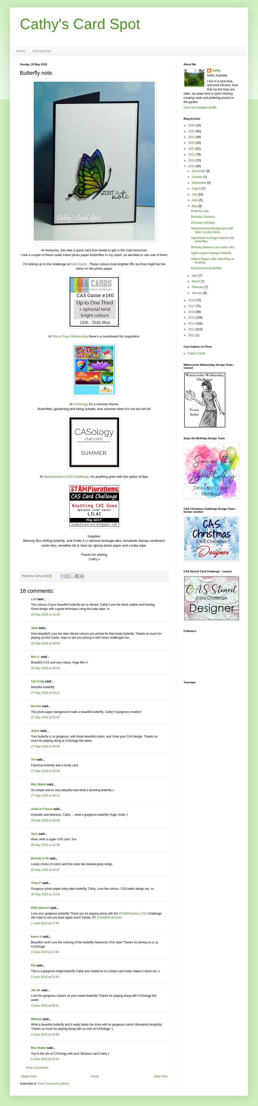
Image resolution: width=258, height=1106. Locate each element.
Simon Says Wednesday (70, 336)
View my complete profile (200, 107)
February (198, 287)
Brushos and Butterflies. (207, 268)
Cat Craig (37, 681)
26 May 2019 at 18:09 (45, 643)
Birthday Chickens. (203, 217)
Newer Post (28, 1076)
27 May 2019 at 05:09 (45, 771)
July (195, 194)
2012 (192, 335)
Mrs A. (35, 657)
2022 (192, 148)
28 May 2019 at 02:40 (45, 820)
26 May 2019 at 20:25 (45, 668)
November (199, 171)
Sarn (34, 834)
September (199, 182)
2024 (192, 137)
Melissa (36, 1019)
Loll (33, 599)
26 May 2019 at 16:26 (45, 614)
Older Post (160, 1076)
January (197, 293)
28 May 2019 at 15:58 (45, 845)
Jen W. (35, 990)
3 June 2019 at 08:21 (45, 1005)
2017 (192, 306)
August (197, 188)
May (195, 206)
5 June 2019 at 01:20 (45, 1059)
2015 (192, 317)
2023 (192, 143)
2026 (192, 125)
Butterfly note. (200, 211)
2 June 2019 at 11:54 (45, 952)
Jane (34, 628)
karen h (36, 936)
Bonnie (36, 706)
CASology (80, 404)
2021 (192, 154)
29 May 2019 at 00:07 (45, 870)
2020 (192, 160)
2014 (192, 323)
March (196, 281)
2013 (192, 329)
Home (20, 51)
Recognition (41, 51)
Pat (33, 965)
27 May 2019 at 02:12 (45, 693)
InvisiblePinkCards (109, 917)
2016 (192, 312)
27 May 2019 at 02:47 (45, 717)
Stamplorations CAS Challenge (66, 477)
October (197, 177)
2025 (192, 131)
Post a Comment (37, 1067)
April (195, 275)
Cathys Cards (196, 353)
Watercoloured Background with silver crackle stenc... (212, 230)
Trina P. (36, 883)
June (195, 200)
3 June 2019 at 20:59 (45, 1034)
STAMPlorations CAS (133, 913)
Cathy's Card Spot (80, 24)
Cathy (216, 70)
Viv (33, 759)
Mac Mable (38, 784)
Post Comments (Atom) (53, 1083)
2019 (192, 166)
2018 (192, 300)
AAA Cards (79, 264)
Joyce (35, 731)
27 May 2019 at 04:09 (45, 746)
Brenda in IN (40, 858)
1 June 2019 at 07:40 (45, 923)
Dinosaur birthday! (203, 222)
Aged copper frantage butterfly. (211, 253)
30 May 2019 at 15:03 (45, 894)
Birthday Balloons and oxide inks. (213, 247)
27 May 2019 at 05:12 (45, 795)
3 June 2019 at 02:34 (45, 977)
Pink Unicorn (40, 908)
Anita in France (42, 809)
